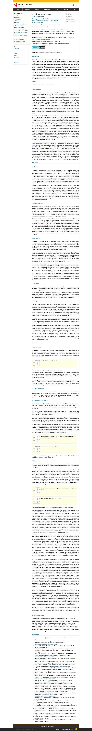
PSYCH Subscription (19, 27)
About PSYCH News (19, 34)
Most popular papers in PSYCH (21, 30)
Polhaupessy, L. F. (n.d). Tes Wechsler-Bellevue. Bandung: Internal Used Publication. (52, 691)
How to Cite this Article (71, 21)
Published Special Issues (19, 41)
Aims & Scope (17, 19)
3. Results (35, 343)
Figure (33, 146)
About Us (65, 9)
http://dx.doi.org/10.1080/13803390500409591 (67, 663)
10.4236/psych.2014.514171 (38, 16)
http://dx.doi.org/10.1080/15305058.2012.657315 (45, 696)
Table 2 (71, 380)
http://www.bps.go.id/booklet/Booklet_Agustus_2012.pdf (46, 644)
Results (15, 55)
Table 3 (33, 392)
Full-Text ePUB (69, 18)
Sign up (58, 729)
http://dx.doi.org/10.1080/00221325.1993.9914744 (45, 678)
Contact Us (52, 726)
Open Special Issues (19, 39)
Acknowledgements (38, 615)
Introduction (16, 50)
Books (37, 9)
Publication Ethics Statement (20, 32)
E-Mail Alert (17, 729)
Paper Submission (18, 25)
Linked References (70, 19)
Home (17, 9)
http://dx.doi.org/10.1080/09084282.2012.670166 (48, 707)
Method (15, 53)
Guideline (16, 22)
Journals (27, 9)
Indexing (16, 15)
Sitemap (47, 726)
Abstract (68, 13)
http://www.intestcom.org (46, 659)
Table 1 (48, 352)
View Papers (17, 17)
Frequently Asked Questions (20, 35)
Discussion (16, 57)
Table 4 (66, 405)
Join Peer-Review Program (28, 729)
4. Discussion (36, 461)
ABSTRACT (35, 56)
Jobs (75, 9)
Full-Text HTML (69, 16)
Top (15, 46)
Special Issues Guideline (19, 42)
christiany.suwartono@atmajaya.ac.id (42, 39)
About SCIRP (43, 726)
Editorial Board (17, 20)
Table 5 (33, 417)
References (35, 634)
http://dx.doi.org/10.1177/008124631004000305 (44, 656)
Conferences (46, 9)
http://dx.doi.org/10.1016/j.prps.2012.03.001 (61, 666)
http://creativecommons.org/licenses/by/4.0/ (41, 45)
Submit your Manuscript (67, 729)
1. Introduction (36, 89)
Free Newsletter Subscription (20, 29)
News (56, 9)
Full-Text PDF (69, 14)
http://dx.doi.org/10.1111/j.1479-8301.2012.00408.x (65, 689)
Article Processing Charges (20, 24)
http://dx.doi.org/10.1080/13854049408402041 (57, 685)
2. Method (35, 162)
